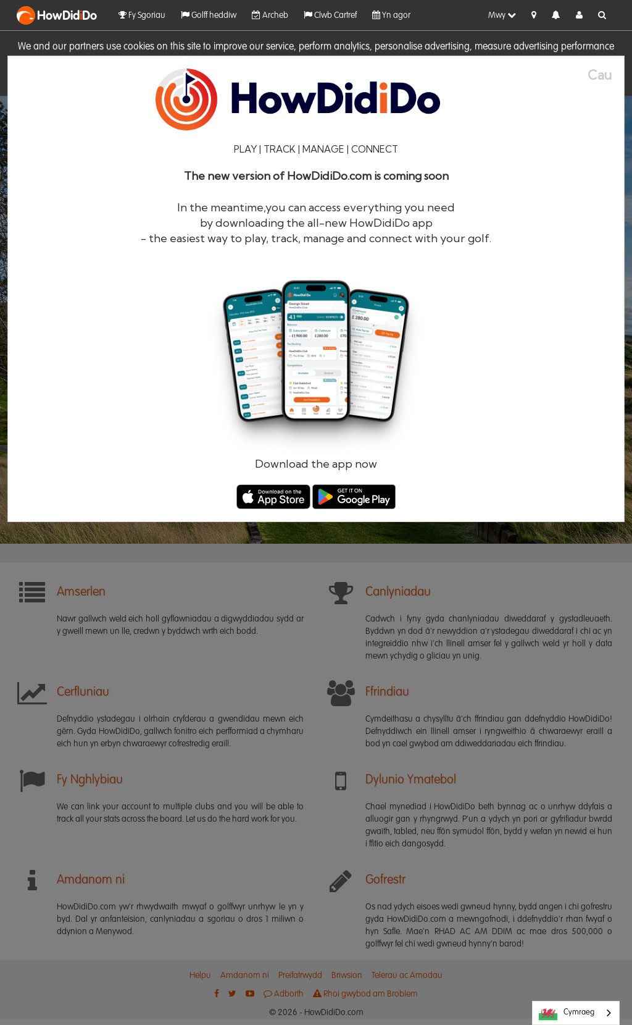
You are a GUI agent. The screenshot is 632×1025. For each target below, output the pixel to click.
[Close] (606, 75)
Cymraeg (566, 1013)
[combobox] (576, 1013)
